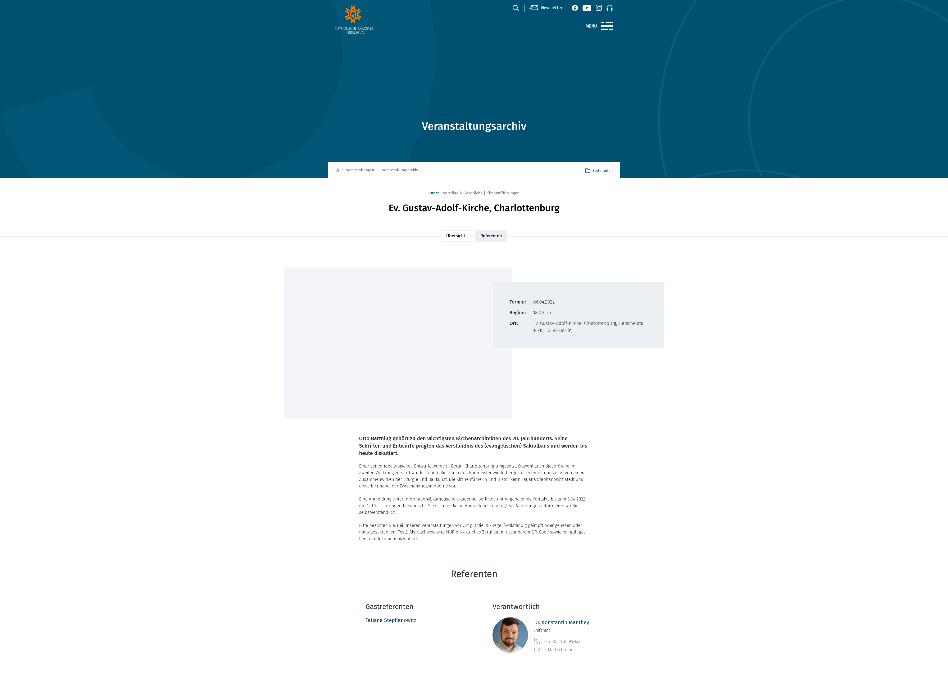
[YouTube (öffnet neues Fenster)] (587, 8)
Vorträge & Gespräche (463, 193)
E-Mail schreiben (555, 650)
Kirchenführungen (503, 193)
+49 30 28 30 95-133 (557, 641)
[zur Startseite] (365, 19)
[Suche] (515, 8)
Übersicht (455, 236)
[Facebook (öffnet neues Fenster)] (575, 8)
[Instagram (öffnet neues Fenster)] (599, 8)
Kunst (433, 193)
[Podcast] (609, 8)
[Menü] (607, 26)
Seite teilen (599, 170)
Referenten (491, 236)
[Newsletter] (545, 8)
